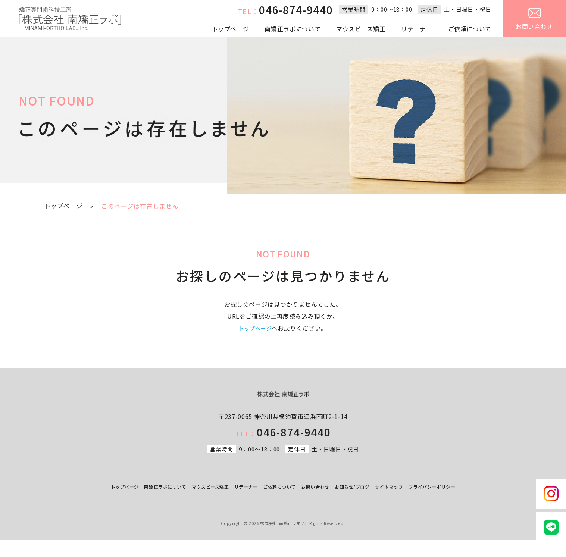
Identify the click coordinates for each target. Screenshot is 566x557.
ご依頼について (469, 28)
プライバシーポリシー (283, 506)
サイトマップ (437, 496)
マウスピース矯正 (360, 28)
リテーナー (416, 28)
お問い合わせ (534, 19)
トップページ (230, 28)
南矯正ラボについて (292, 28)
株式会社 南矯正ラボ (280, 540)
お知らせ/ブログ (394, 496)
